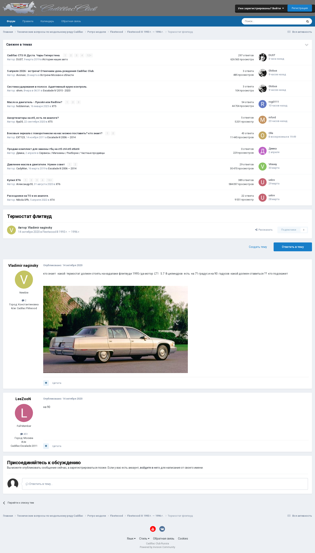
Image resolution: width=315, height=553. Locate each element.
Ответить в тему (293, 246)
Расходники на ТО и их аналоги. (28, 195)
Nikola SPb (22, 199)
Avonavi (21, 75)
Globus (273, 70)
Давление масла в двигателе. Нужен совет (36, 164)
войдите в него (150, 467)
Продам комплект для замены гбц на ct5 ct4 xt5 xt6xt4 (43, 148)
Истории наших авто (55, 59)
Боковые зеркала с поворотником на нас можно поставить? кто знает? (55, 133)
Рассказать (264, 229)
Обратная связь (71, 21)
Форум (11, 23)
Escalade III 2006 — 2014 (61, 137)
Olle (271, 133)
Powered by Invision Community (157, 547)
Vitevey (273, 164)
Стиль (144, 538)
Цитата (56, 382)
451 (24, 433)
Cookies (183, 538)
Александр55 (24, 184)
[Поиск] (262, 21)
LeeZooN (23, 399)
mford (272, 117)
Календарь (47, 21)
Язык (131, 538)
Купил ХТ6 (14, 180)
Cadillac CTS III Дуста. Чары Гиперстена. (34, 55)
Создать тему (258, 246)
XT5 (54, 106)
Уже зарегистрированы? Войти (261, 8)
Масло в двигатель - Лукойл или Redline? (35, 102)
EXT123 (20, 137)
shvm (19, 90)
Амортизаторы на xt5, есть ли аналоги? (33, 117)
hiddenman (22, 106)
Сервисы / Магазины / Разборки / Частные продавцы (72, 152)
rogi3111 (274, 101)
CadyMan (21, 168)
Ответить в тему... (39, 484)
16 (49, 180)
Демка (20, 152)
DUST (19, 59)
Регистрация (300, 8)
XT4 (52, 199)
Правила (27, 21)
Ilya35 (19, 121)
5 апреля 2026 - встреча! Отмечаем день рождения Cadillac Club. (50, 71)
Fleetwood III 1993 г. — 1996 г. (61, 231)
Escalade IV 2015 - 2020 (56, 90)
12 (89, 55)
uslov (272, 179)
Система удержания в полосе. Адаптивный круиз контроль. (47, 86)
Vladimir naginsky (40, 227)
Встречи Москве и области (57, 75)
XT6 (58, 184)
